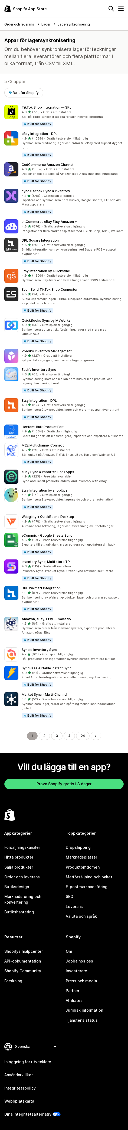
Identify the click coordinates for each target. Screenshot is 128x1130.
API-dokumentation (22, 961)
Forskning (13, 981)
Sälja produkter (18, 867)
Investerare (76, 970)
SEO (69, 896)
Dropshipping (78, 847)
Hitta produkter (18, 857)
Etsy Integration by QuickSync (46, 271)
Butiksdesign (16, 886)
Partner (72, 990)
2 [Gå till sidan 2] (44, 736)
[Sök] (111, 8)
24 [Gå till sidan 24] (83, 736)
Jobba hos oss (79, 961)
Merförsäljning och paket (89, 877)
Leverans (74, 906)
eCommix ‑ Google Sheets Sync (47, 535)
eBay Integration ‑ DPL (40, 134)
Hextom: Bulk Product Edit (43, 427)
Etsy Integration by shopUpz (44, 490)
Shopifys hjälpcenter (23, 951)
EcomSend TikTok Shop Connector (50, 289)
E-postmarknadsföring (86, 886)
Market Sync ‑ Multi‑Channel (44, 694)
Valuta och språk (81, 916)
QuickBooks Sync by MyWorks (46, 320)
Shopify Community (22, 970)
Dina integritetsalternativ (27, 1114)
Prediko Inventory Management (47, 351)
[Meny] (121, 8)
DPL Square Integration (40, 240)
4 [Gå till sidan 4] (69, 736)
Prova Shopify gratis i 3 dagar (64, 783)
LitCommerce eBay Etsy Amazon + (49, 222)
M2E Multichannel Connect (43, 445)
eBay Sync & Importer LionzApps (48, 472)
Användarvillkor (18, 1074)
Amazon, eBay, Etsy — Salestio (46, 619)
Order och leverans (22, 877)
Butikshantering (19, 912)
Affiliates (74, 1000)
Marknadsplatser (81, 857)
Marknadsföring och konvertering (22, 899)
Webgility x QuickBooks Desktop (48, 517)
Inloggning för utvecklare (27, 1061)
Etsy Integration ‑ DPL (39, 400)
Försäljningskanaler (22, 847)
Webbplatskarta (19, 1101)
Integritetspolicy (20, 1088)
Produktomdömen (83, 867)
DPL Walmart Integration (41, 588)
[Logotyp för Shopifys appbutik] (25, 8)
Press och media (81, 981)
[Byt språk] (35, 1046)
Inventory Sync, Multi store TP (46, 562)
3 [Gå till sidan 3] (57, 736)
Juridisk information (84, 1010)
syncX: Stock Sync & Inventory (46, 191)
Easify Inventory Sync (39, 370)
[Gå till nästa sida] (96, 736)
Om (69, 951)
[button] (64, 116)
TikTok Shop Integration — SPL (46, 107)
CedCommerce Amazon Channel (47, 165)
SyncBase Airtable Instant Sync (46, 668)
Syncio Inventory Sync (39, 650)
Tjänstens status (82, 1020)
